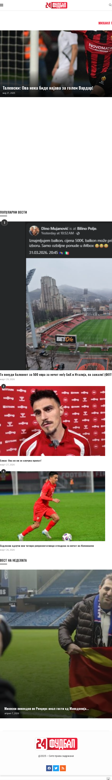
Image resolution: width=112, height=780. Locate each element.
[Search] (110, 5)
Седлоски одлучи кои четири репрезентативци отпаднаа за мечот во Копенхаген (47, 545)
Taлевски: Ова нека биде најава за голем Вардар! (48, 87)
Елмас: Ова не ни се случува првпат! (20, 460)
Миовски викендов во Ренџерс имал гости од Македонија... (46, 708)
